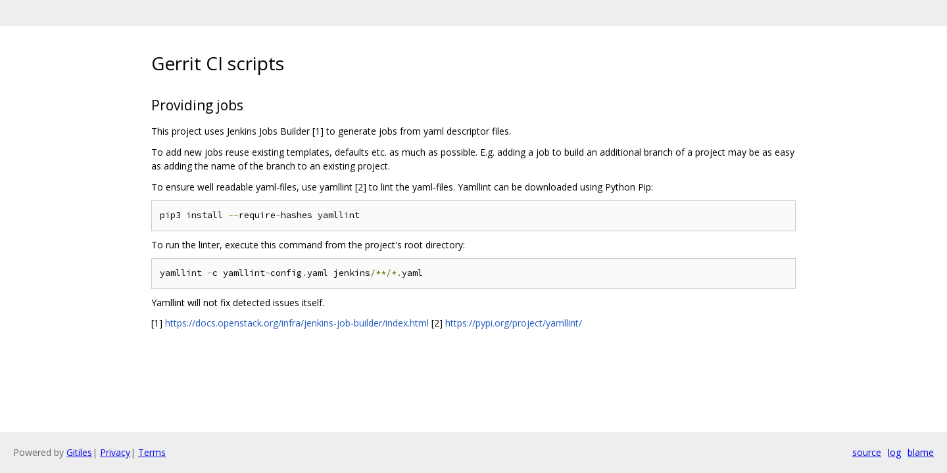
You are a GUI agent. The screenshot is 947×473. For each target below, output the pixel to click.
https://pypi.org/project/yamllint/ (513, 323)
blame (921, 452)
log (894, 452)
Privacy (115, 452)
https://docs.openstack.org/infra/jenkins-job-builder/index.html (297, 323)
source (866, 452)
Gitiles (79, 452)
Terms (152, 452)
